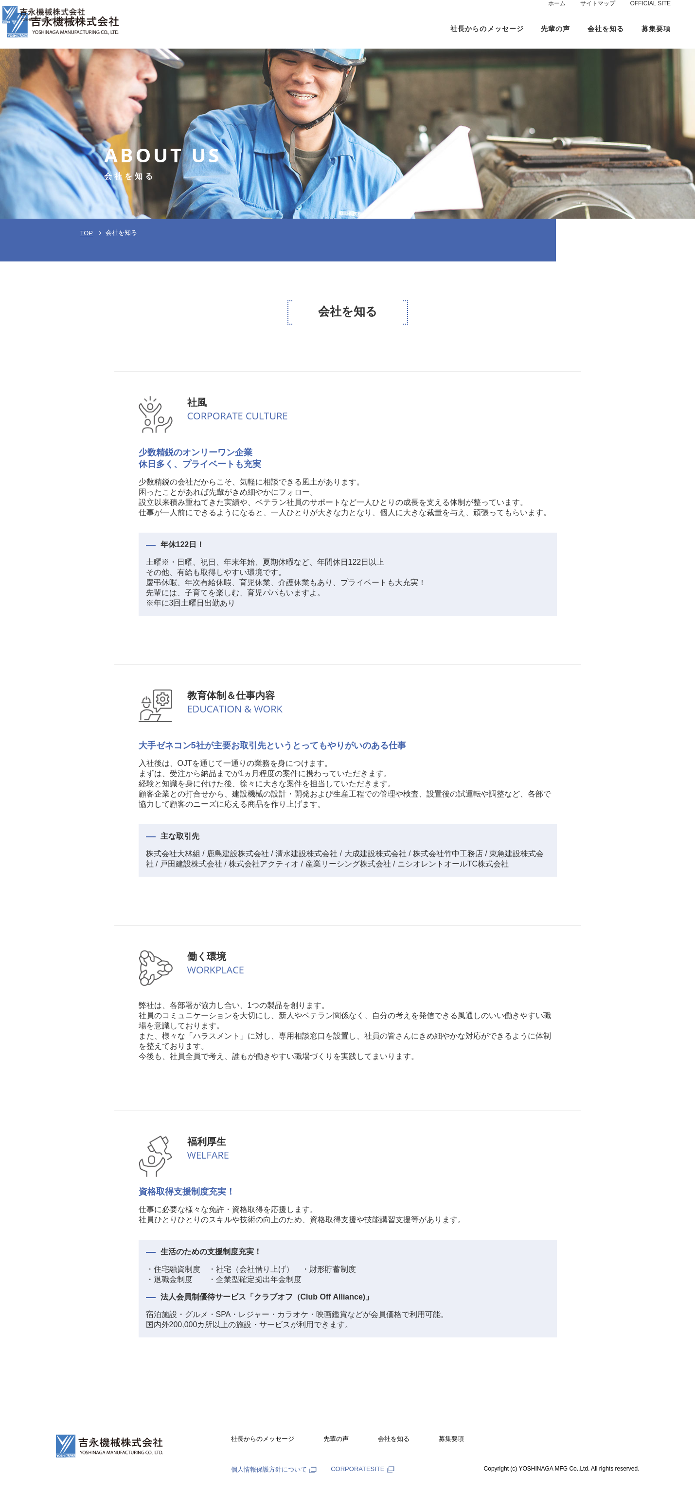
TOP (86, 233)
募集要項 (451, 1438)
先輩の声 (336, 1438)
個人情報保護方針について (274, 1469)
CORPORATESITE (362, 1469)
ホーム (557, 13)
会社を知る (394, 1438)
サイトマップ (597, 13)
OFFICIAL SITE (650, 13)
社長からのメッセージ (262, 1438)
